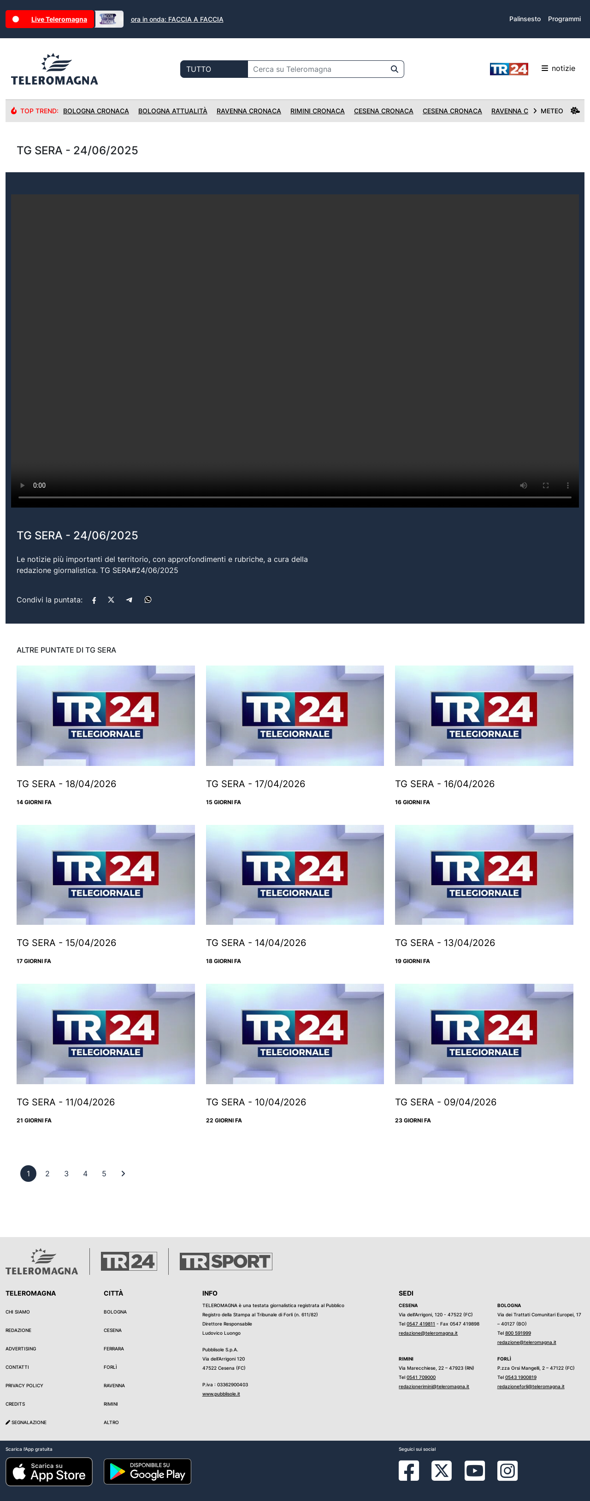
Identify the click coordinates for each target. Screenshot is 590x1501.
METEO (556, 111)
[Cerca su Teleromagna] (317, 69)
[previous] (28, 1173)
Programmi (564, 19)
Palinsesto (525, 19)
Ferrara (114, 1348)
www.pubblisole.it (221, 1393)
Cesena (113, 1330)
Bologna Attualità (172, 111)
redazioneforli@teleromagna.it (531, 1386)
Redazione (18, 1330)
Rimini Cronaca (317, 111)
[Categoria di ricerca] (214, 69)
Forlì (110, 1367)
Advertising (21, 1348)
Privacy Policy (24, 1385)
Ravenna (114, 1385)
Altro (111, 1422)
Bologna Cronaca (96, 111)
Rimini (111, 1404)
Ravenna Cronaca (249, 111)
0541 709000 (421, 1377)
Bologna (115, 1311)
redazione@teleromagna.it (428, 1333)
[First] (123, 1173)
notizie (532, 69)
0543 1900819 (521, 1377)
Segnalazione (26, 1422)
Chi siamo (18, 1311)
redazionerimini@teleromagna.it (434, 1386)
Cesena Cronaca (383, 111)
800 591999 (518, 1333)
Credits (15, 1404)
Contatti (17, 1367)
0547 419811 (421, 1323)
